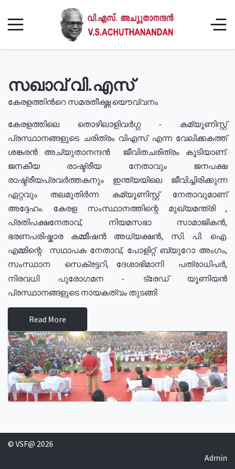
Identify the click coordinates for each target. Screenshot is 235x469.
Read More (47, 319)
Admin (216, 457)
